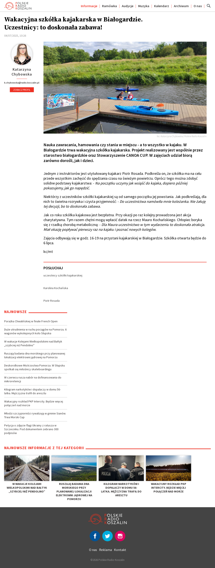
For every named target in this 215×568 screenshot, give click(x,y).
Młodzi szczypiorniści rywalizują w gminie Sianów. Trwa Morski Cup (35, 415)
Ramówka (109, 6)
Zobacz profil (21, 89)
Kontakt (120, 550)
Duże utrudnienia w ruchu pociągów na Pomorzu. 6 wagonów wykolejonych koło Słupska (35, 331)
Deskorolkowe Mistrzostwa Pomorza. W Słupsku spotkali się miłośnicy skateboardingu (34, 367)
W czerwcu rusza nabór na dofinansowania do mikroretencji (32, 379)
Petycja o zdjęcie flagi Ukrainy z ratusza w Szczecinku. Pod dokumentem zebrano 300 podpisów (31, 429)
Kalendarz (161, 6)
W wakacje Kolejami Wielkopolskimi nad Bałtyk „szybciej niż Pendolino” (33, 343)
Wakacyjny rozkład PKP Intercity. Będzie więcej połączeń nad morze (33, 403)
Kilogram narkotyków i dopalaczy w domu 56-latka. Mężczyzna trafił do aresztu (32, 391)
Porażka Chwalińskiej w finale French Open (31, 321)
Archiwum (181, 6)
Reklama (105, 550)
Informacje (89, 6)
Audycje (127, 6)
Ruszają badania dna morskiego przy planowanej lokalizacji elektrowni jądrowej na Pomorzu (34, 355)
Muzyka (143, 6)
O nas (198, 6)
